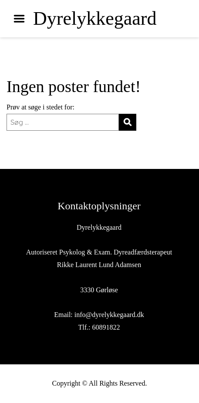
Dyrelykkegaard (94, 18)
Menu (22, 19)
